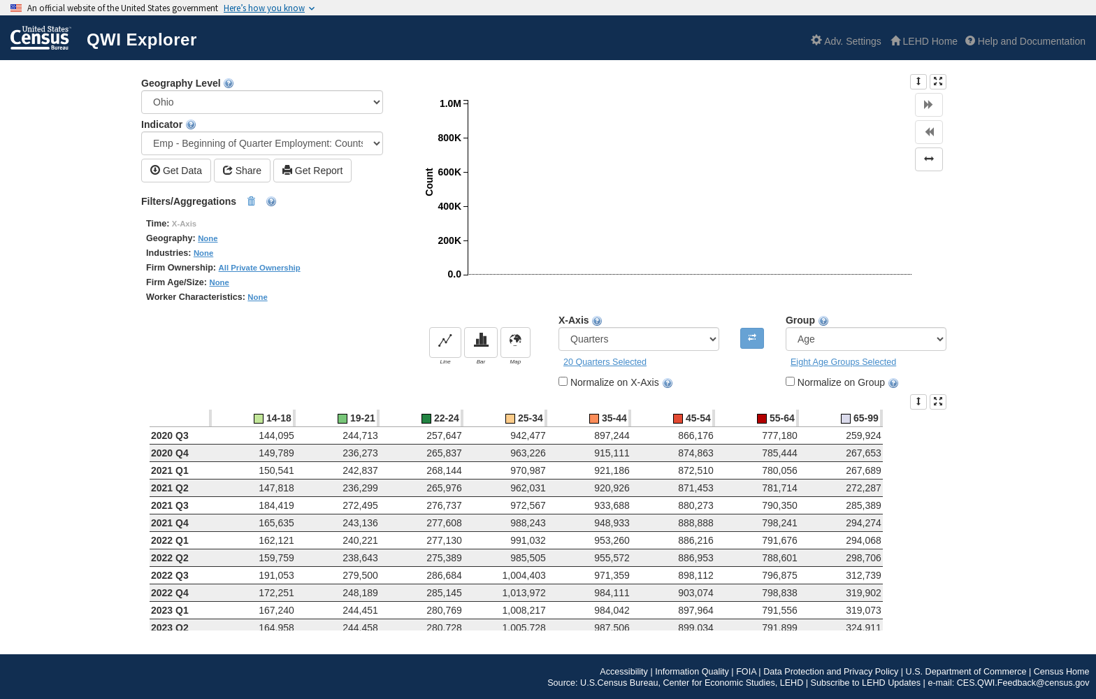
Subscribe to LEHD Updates (866, 683)
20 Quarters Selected (605, 362)
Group (866, 333)
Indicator (262, 137)
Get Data (176, 170)
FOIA (746, 672)
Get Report (312, 170)
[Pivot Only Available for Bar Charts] (752, 338)
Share (242, 170)
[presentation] (918, 81)
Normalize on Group (848, 383)
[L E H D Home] (924, 41)
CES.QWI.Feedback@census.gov (1023, 683)
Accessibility (624, 672)
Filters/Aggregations (209, 202)
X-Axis (638, 333)
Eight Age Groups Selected (843, 362)
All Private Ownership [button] (260, 268)
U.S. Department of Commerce (966, 672)
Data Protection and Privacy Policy (830, 672)
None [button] (207, 238)
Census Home (1062, 672)
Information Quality (692, 672)
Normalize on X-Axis (621, 383)
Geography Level (262, 96)
